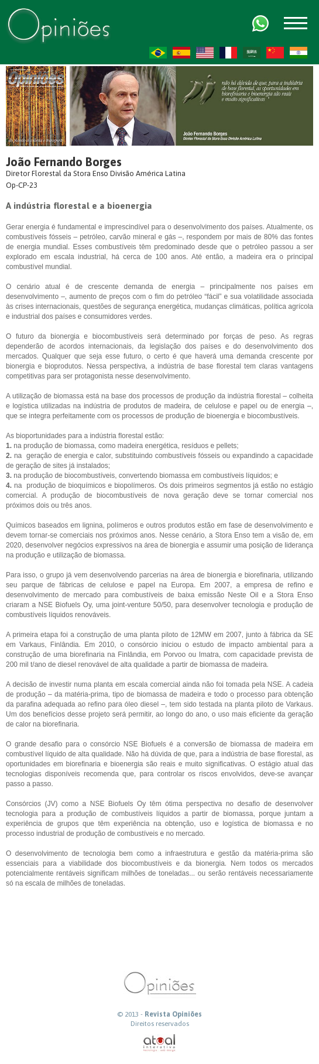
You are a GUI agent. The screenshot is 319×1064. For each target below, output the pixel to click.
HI (298, 52)
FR (228, 52)
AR (251, 52)
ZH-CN (275, 52)
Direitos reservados (160, 1024)
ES (181, 52)
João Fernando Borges (64, 161)
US (205, 52)
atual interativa (159, 1043)
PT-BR (158, 52)
